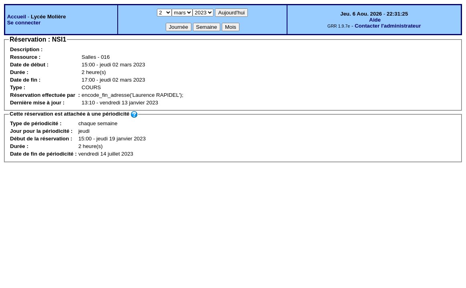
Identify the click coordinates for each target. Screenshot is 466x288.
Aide (375, 20)
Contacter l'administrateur (388, 26)
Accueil (16, 17)
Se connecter (24, 23)
